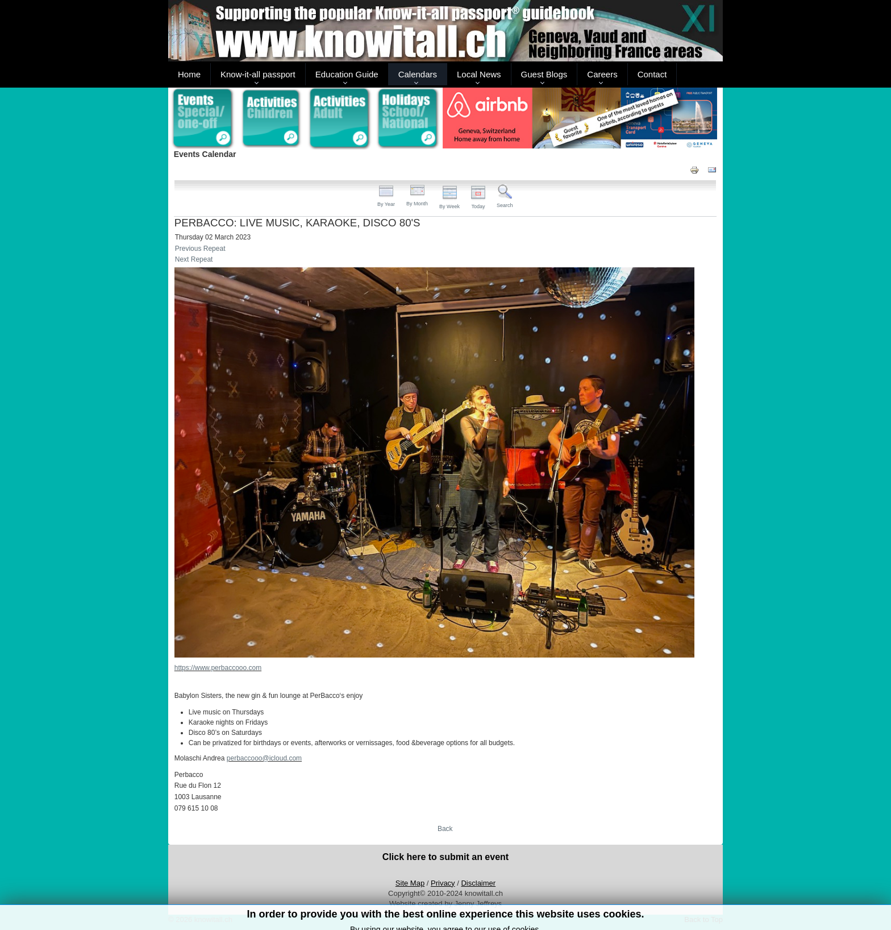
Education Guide (346, 74)
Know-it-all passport (257, 74)
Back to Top (703, 919)
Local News (479, 74)
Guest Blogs (544, 74)
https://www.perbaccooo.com (217, 668)
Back (445, 829)
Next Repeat (194, 259)
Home (189, 74)
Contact (652, 74)
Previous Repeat (200, 249)
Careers (602, 74)
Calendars (417, 74)
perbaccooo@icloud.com (264, 758)
